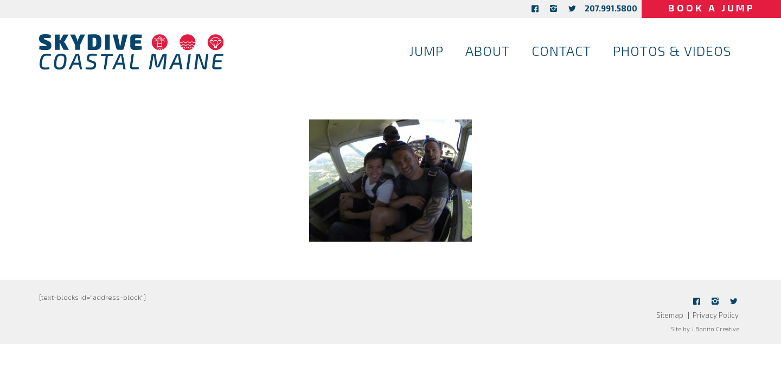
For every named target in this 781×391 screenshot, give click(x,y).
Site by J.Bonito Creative (705, 328)
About (487, 50)
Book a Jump (705, 8)
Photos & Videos (672, 50)
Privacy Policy (716, 315)
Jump (426, 50)
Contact (561, 50)
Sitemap (669, 315)
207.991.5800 (598, 8)
